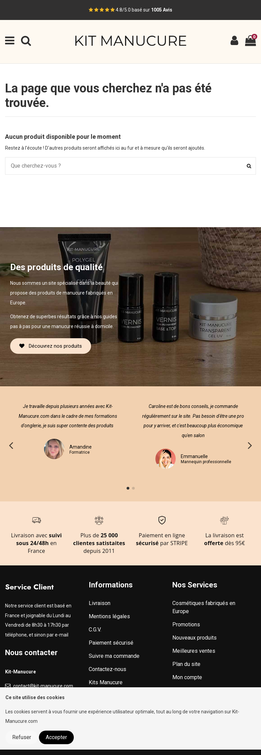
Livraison (99, 603)
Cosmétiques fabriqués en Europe (203, 607)
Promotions (186, 624)
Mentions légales (109, 616)
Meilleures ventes (193, 651)
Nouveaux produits (194, 637)
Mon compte (187, 677)
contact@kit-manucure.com (43, 686)
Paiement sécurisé (111, 643)
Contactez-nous (107, 669)
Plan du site (186, 664)
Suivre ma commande (114, 656)
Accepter (56, 737)
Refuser (21, 737)
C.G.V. (95, 629)
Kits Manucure (106, 682)
